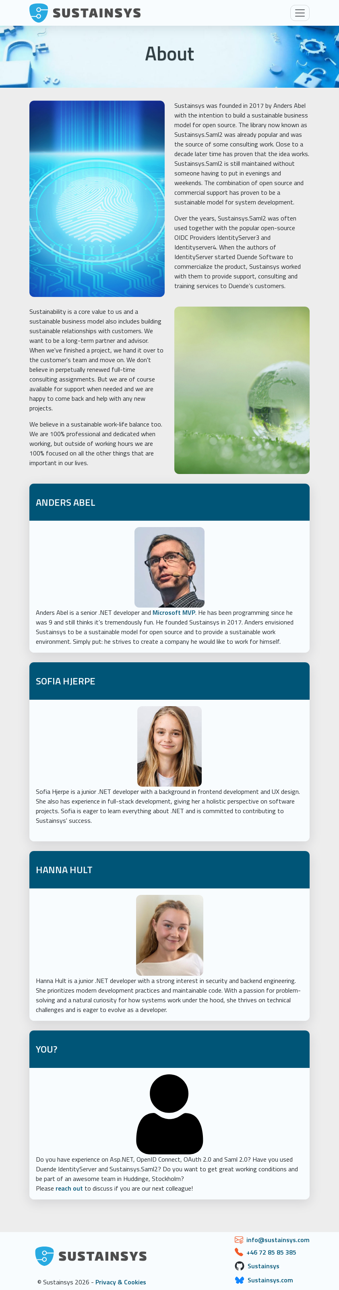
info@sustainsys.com (278, 1240)
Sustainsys (263, 1266)
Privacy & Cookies (120, 1282)
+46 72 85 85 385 (271, 1252)
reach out (69, 1188)
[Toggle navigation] (300, 13)
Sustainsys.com (270, 1280)
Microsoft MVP (174, 612)
